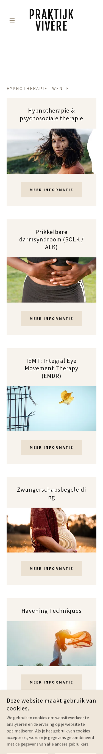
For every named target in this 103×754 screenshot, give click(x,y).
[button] (13, 20)
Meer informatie (52, 189)
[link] (51, 20)
